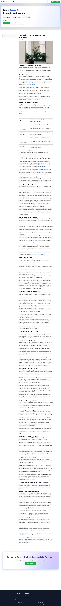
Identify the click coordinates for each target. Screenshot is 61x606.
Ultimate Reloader (39, 93)
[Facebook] (38, 602)
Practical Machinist (31, 84)
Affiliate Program (18, 599)
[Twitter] (40, 602)
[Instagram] (41, 604)
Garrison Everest (29, 317)
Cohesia (47, 282)
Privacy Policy (27, 597)
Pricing (14, 1)
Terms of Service (28, 595)
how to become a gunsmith (36, 99)
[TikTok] (45, 602)
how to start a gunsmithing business (39, 254)
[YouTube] (42, 602)
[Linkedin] (43, 604)
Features (10, 1)
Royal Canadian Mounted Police (46, 497)
